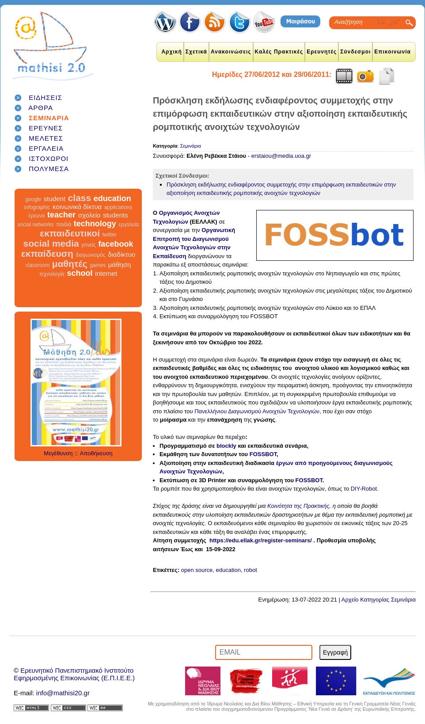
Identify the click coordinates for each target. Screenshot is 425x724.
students (115, 215)
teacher (61, 215)
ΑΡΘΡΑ (40, 107)
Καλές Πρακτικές (279, 52)
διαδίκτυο (121, 254)
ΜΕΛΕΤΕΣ (46, 138)
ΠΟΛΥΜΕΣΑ (49, 168)
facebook (115, 244)
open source (197, 570)
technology (95, 224)
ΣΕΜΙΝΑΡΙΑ (49, 118)
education (112, 198)
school (79, 273)
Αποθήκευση (96, 453)
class (79, 197)
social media (51, 243)
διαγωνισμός (90, 255)
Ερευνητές (322, 52)
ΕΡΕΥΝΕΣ (46, 128)
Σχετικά (196, 52)
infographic (37, 207)
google (33, 199)
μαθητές (69, 263)
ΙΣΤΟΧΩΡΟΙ (48, 158)
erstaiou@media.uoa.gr (281, 155)
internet (106, 273)
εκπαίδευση (47, 253)
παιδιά (63, 224)
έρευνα (36, 215)
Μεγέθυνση (58, 453)
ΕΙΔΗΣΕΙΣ (45, 97)
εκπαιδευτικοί (70, 233)
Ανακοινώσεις (231, 52)
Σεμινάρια (190, 146)
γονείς (88, 245)
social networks (36, 224)
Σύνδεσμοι (355, 52)
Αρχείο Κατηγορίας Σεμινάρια (379, 599)
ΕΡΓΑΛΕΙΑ (46, 148)
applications (118, 207)
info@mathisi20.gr (63, 693)
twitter (109, 234)
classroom (38, 265)
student (54, 198)
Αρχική (171, 52)
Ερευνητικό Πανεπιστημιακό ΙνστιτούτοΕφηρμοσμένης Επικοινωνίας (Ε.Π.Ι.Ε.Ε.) (74, 674)
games (98, 265)
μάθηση (119, 264)
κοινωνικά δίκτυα (77, 206)
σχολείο (89, 215)
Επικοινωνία (392, 52)
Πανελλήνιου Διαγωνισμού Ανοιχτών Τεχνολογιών (256, 411)
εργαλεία (128, 224)
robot (250, 570)
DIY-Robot (364, 488)
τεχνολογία (52, 274)
